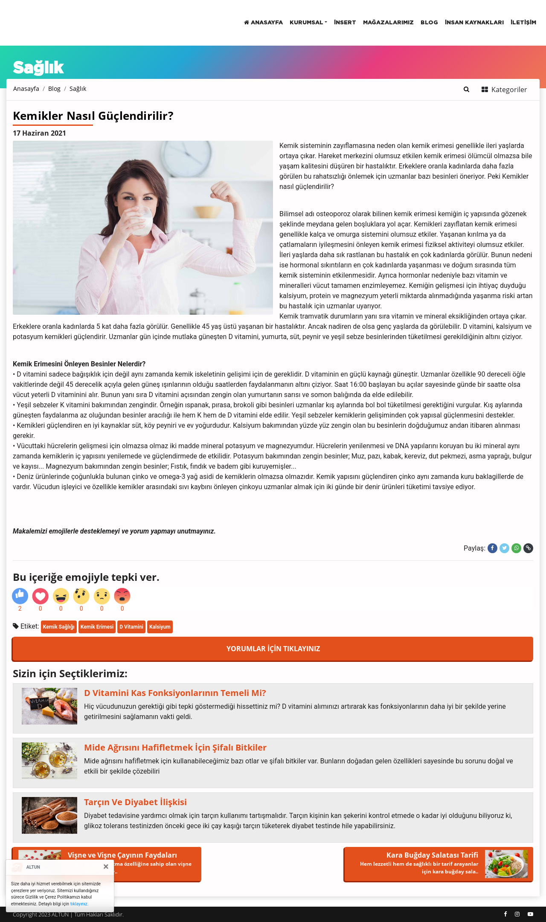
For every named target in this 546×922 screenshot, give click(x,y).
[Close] (106, 866)
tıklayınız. (79, 904)
